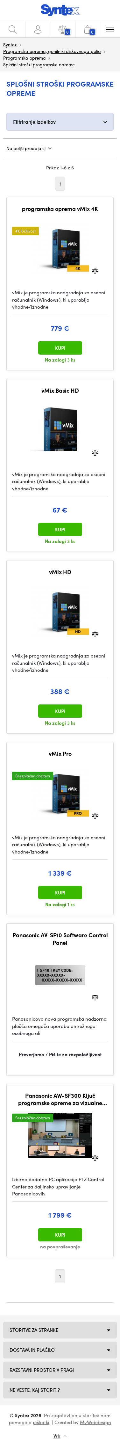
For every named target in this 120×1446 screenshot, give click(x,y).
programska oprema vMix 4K (60, 209)
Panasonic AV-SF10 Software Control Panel (60, 938)
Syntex (10, 44)
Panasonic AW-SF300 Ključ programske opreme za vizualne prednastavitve (60, 1099)
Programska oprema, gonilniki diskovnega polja (52, 51)
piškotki (41, 1422)
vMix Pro (60, 753)
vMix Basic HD (60, 390)
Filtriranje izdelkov (34, 121)
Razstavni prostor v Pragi (42, 1369)
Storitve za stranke (34, 1329)
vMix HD (60, 572)
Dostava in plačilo (32, 1349)
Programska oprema (24, 58)
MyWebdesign (95, 1422)
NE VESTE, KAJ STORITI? (35, 1389)
